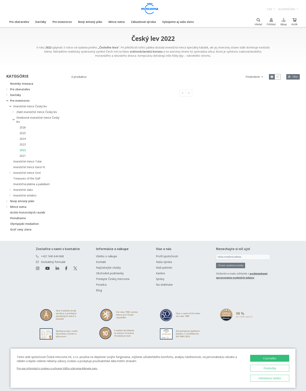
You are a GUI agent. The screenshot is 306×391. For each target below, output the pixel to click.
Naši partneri (164, 267)
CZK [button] (270, 9)
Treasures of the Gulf (26, 178)
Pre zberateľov (19, 22)
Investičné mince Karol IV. (29, 167)
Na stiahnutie (164, 284)
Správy (160, 279)
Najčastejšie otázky (108, 267)
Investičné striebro (24, 195)
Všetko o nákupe (106, 256)
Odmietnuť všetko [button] (269, 378)
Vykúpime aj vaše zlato (178, 22)
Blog (99, 290)
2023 (23, 144)
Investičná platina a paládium (31, 184)
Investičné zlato (23, 190)
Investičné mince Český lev (30, 106)
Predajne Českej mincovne (113, 279)
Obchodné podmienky (110, 273)
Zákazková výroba (143, 22)
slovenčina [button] (287, 9)
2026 (23, 127)
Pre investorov (62, 22)
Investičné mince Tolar (27, 161)
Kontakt (101, 262)
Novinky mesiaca (21, 83)
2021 (23, 156)
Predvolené (253, 77)
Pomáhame (18, 218)
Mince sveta (117, 22)
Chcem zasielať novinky (230, 265)
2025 (23, 133)
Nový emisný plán (90, 22)
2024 (23, 139)
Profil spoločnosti (167, 256)
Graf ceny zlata (20, 229)
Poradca (101, 284)
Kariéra (160, 273)
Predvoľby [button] (269, 368)
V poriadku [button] (269, 358)
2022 (23, 150)
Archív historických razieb (27, 212)
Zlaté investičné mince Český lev (36, 112)
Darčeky (40, 22)
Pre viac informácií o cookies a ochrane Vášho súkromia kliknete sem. (57, 368)
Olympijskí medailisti (24, 224)
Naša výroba (164, 262)
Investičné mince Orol (27, 173)
